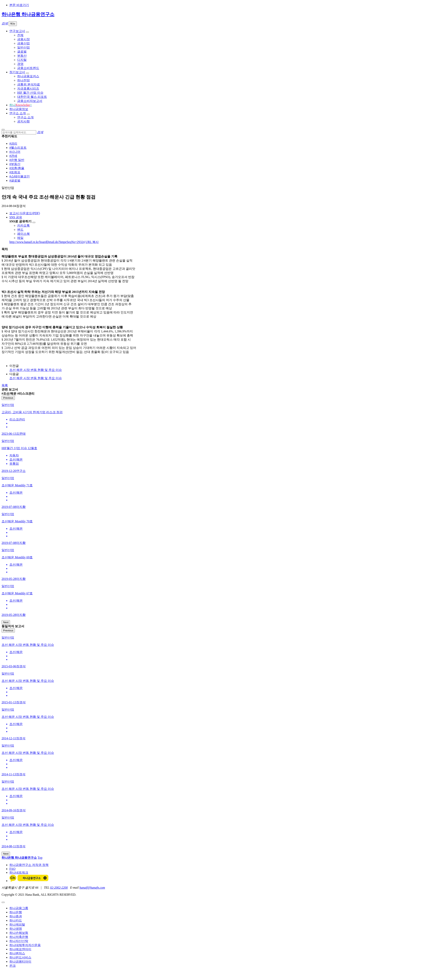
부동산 (22, 55)
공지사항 (23, 121)
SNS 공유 (15, 217)
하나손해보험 (18, 932)
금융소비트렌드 (28, 68)
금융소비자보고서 (29, 101)
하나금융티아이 (20, 961)
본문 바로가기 (19, 5)
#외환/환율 (16, 168)
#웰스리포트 (18, 147)
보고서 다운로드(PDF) (24, 213)
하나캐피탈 (17, 924)
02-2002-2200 (59, 887)
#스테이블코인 (19, 176)
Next (5, 622)
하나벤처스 (17, 953)
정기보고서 (17, 72)
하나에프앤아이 (20, 949)
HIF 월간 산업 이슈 (30, 92)
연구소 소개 (17, 113)
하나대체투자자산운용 (25, 945)
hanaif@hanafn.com (92, 887)
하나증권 (15, 916)
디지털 (22, 59)
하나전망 (23, 80)
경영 (20, 64)
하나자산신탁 (18, 941)
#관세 (13, 155)
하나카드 (15, 920)
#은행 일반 (16, 160)
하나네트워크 (18, 872)
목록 (5, 385)
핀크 (12, 965)
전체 (20, 35)
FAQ (12, 868)
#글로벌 (14, 180)
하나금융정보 (18, 109)
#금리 (13, 143)
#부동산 (14, 164)
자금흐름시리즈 (28, 88)
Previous (8, 397)
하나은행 (15, 912)
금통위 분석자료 (28, 84)
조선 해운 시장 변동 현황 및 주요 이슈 (35, 370)
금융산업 (23, 43)
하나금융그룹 (18, 908)
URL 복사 (92, 242)
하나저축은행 (18, 937)
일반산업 (23, 47)
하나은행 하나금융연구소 (28, 14)
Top (40, 857)
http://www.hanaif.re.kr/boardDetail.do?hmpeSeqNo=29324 (47, 242)
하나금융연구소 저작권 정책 (29, 865)
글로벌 (22, 51)
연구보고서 (17, 31)
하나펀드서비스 (20, 957)
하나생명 (15, 928)
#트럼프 (14, 172)
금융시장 (23, 39)
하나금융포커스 (28, 76)
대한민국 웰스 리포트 (32, 96)
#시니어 (14, 151)
